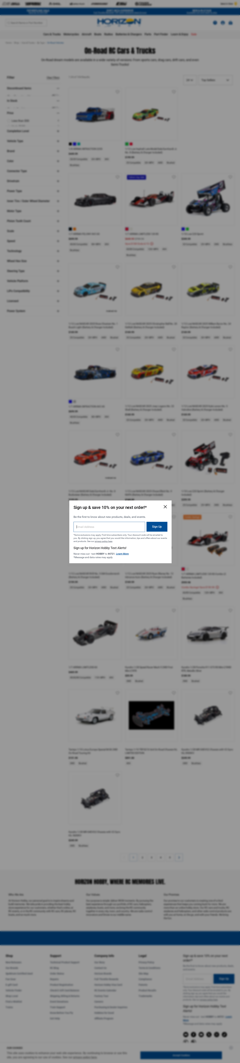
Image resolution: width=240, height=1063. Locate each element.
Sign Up (156, 526)
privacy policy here (110, 541)
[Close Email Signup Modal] (164, 506)
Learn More (122, 553)
